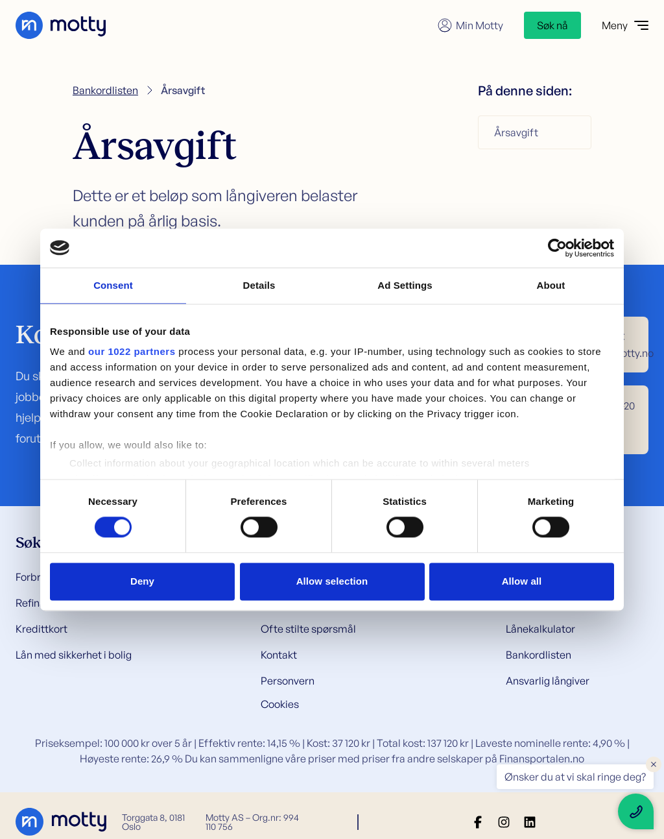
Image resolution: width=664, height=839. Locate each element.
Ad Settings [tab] (404, 285)
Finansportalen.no (541, 758)
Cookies (280, 704)
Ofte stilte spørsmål (308, 628)
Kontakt (279, 654)
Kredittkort (41, 628)
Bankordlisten (105, 90)
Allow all (522, 581)
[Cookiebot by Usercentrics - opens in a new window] (557, 248)
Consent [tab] (113, 285)
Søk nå (552, 25)
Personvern (287, 680)
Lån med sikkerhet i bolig (74, 654)
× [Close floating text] (654, 764)
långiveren (262, 195)
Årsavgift (516, 132)
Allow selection (332, 581)
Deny (142, 581)
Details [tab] (259, 285)
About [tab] (551, 285)
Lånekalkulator (540, 628)
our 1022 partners (131, 351)
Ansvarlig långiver (547, 680)
